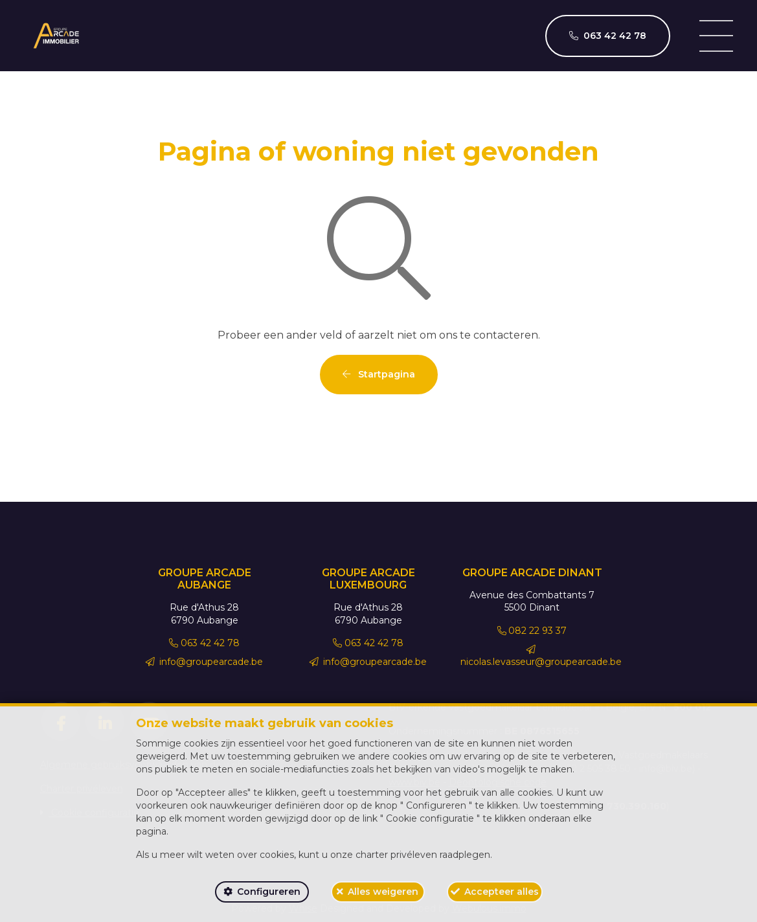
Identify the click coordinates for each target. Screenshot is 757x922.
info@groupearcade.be (205, 662)
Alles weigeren (383, 891)
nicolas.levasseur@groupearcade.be (541, 656)
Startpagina (379, 374)
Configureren (268, 891)
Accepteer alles (501, 891)
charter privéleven (396, 854)
